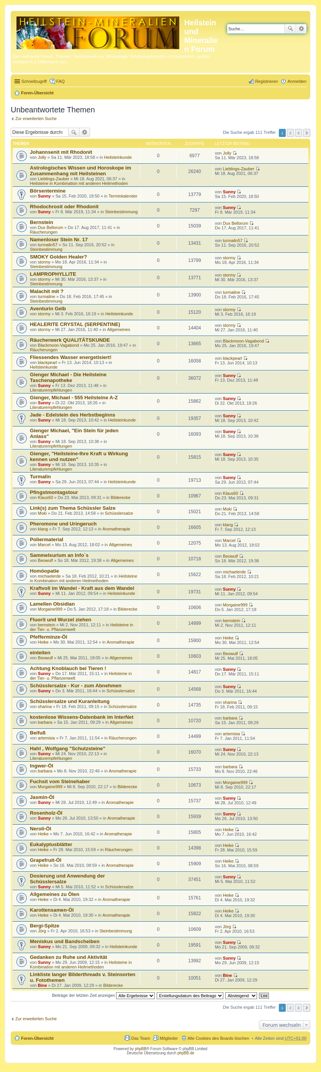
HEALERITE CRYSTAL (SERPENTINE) (75, 324)
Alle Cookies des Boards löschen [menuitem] (218, 1038)
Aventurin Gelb (48, 308)
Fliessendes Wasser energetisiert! (70, 357)
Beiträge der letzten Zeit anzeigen (103, 995)
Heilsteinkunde (118, 157)
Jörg (42, 931)
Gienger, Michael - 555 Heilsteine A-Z (74, 397)
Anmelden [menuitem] (296, 81)
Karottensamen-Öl (52, 910)
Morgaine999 (50, 609)
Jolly (42, 157)
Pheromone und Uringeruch (63, 524)
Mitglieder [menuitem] (169, 1038)
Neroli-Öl (40, 829)
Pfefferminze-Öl (48, 637)
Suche (290, 28)
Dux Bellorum (50, 227)
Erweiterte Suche (301, 28)
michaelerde (49, 576)
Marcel (44, 544)
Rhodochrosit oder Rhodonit (64, 206)
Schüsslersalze (119, 513)
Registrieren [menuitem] (266, 81)
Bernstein (41, 222)
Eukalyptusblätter (51, 844)
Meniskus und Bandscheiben (65, 941)
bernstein (46, 624)
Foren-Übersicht (37, 93)
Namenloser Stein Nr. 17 (59, 239)
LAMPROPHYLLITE (53, 274)
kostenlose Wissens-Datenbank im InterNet (81, 717)
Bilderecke (120, 497)
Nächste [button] (306, 133)
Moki (42, 513)
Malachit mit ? (47, 291)
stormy (44, 262)
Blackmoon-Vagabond (58, 345)
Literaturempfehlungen (51, 390)
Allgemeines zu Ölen (54, 894)
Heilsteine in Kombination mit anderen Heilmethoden (79, 183)
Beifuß (38, 733)
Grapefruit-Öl (45, 860)
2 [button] (290, 133)
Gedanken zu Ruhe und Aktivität (68, 957)
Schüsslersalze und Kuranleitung (70, 701)
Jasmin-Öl (42, 797)
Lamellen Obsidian (52, 604)
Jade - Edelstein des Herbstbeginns (72, 415)
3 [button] (298, 133)
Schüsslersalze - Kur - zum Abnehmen (75, 685)
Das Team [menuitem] (140, 1038)
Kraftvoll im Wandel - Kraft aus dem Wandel (82, 588)
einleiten (40, 652)
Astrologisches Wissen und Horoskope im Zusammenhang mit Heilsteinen (80, 170)
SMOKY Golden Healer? (58, 257)
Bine (42, 985)
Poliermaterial (46, 539)
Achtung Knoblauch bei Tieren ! (68, 668)
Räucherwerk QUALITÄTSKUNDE (70, 340)
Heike (43, 642)
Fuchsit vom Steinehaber (60, 781)
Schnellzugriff (34, 81)
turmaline (46, 296)
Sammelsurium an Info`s (59, 555)
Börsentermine (48, 191)
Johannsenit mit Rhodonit (61, 152)
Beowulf (45, 560)
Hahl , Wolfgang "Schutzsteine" (67, 748)
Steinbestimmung (121, 211)
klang (43, 529)
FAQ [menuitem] (60, 81)
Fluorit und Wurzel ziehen (60, 619)
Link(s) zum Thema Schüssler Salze (73, 508)
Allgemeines (118, 329)
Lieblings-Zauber (53, 178)
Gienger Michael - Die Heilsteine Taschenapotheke (68, 377)
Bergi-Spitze (44, 926)
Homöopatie (44, 571)
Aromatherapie (116, 529)
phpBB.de (185, 1053)
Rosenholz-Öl (46, 813)
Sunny (44, 196)
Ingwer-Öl (41, 766)
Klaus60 (45, 497)
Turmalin (40, 476)
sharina (45, 706)
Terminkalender (122, 196)
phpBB (140, 1049)
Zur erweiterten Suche (36, 118)
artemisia (46, 738)
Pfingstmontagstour (54, 492)
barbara (45, 722)
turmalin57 (47, 244)
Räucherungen (43, 232)
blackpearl (47, 362)
